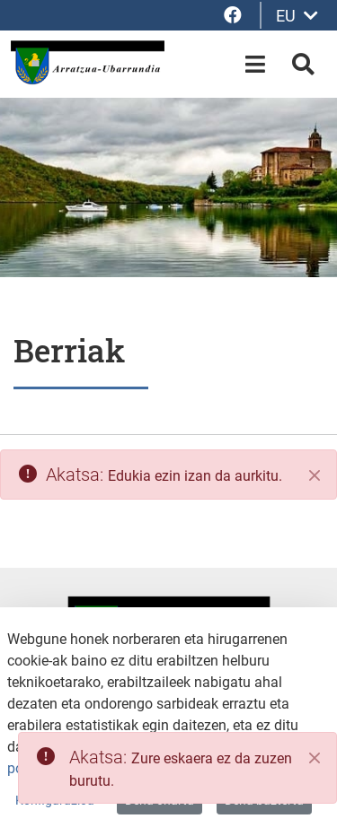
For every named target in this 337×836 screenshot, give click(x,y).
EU (297, 15)
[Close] (314, 758)
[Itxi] (314, 475)
